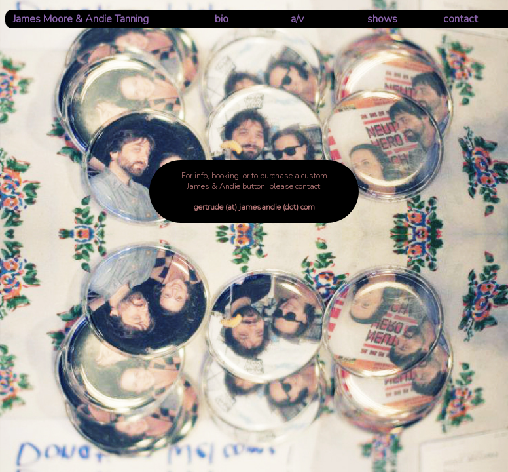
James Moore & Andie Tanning (81, 19)
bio (221, 19)
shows (382, 19)
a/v (297, 19)
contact (460, 19)
